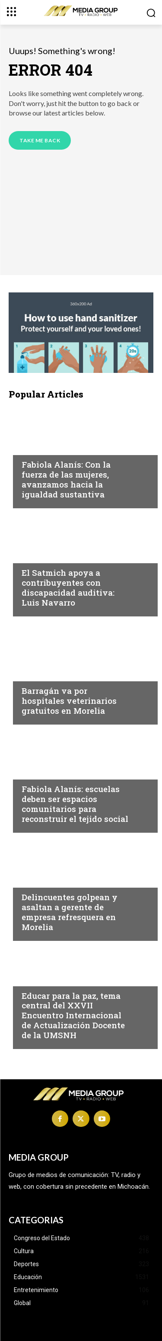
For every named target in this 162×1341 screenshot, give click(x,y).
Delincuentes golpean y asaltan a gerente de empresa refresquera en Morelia (70, 912)
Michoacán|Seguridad (60, 880)
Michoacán (41, 448)
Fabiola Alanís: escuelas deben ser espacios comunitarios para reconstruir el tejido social (75, 803)
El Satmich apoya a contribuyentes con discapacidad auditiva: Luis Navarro (68, 587)
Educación (40, 979)
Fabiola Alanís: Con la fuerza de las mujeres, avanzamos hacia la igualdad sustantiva (66, 479)
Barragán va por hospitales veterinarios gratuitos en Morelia (69, 700)
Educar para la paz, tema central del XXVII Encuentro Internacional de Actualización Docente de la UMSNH (73, 1015)
